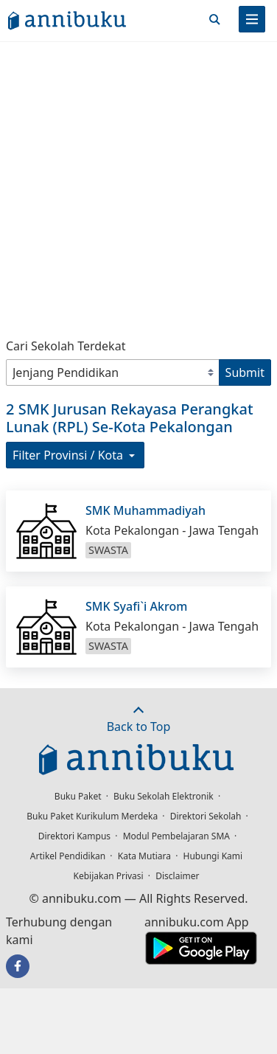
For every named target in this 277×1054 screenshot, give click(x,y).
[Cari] (214, 19)
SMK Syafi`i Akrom (136, 606)
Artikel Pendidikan (67, 856)
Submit (244, 372)
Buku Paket (78, 796)
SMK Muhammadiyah (145, 510)
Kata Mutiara (144, 856)
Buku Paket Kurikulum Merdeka (92, 816)
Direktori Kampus (74, 836)
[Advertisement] (138, 186)
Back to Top (139, 719)
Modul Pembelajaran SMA (176, 836)
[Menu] (252, 19)
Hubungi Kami (213, 856)
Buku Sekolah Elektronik (163, 796)
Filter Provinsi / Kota (75, 455)
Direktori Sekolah (206, 816)
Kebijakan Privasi (109, 876)
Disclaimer (177, 876)
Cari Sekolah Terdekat (65, 346)
